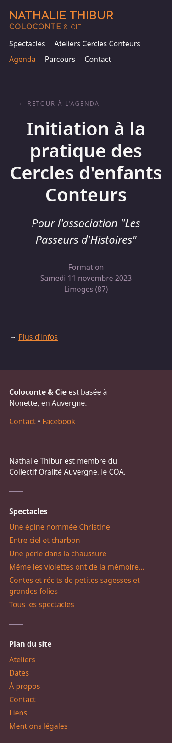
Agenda (22, 59)
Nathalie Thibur (61, 20)
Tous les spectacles (41, 604)
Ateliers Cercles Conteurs (97, 44)
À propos (24, 686)
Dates (19, 673)
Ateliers (22, 659)
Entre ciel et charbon (44, 540)
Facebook (58, 421)
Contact (97, 59)
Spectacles (27, 44)
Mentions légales (38, 726)
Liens (18, 713)
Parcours (60, 59)
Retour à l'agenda (64, 103)
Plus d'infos (38, 337)
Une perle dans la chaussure (57, 553)
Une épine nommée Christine (59, 527)
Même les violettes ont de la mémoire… (76, 567)
